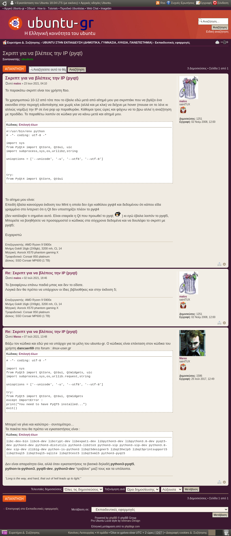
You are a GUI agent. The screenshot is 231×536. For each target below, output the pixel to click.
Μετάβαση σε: (80, 509)
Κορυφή (224, 264)
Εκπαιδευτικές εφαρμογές (172, 42)
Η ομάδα (102, 532)
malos (17, 83)
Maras (17, 336)
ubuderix (27, 59)
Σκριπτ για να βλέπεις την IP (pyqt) (43, 53)
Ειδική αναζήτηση (217, 31)
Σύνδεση (222, 2)
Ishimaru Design (130, 520)
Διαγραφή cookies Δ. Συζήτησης (186, 532)
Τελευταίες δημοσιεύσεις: (67, 489)
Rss (162, 2)
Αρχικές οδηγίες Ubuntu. (96, 2)
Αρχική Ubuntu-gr (14, 8)
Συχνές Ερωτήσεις (182, 2)
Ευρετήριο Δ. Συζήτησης (23, 42)
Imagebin (106, 8)
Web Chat (92, 8)
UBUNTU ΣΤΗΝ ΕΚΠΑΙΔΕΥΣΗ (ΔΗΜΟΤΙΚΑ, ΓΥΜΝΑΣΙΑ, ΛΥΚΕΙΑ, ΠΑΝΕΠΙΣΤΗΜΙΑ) (98, 42)
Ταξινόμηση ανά (132, 489)
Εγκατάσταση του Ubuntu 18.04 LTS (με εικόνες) (47, 2)
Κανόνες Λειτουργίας (81, 532)
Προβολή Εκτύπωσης (217, 42)
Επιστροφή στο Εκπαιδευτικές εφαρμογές (32, 508)
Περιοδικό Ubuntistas (72, 8)
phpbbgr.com (132, 526)
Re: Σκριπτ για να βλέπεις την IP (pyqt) (41, 273)
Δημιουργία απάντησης (14, 68)
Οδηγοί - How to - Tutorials (42, 8)
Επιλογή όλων (28, 124)
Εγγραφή (206, 2)
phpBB (113, 517)
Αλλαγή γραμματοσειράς (224, 42)
